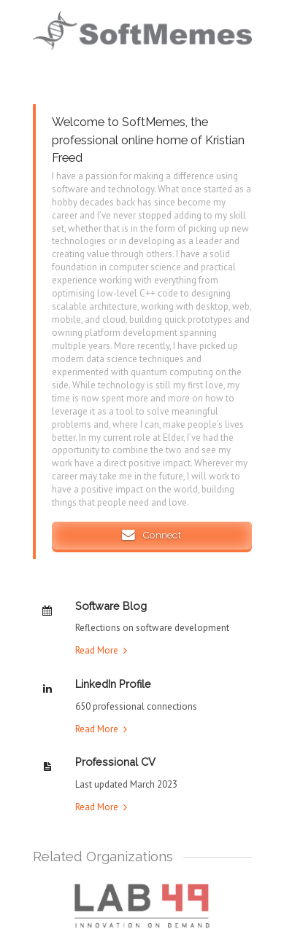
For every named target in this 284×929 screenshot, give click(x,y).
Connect (151, 534)
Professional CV (115, 762)
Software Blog (111, 606)
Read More (96, 650)
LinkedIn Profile (113, 684)
